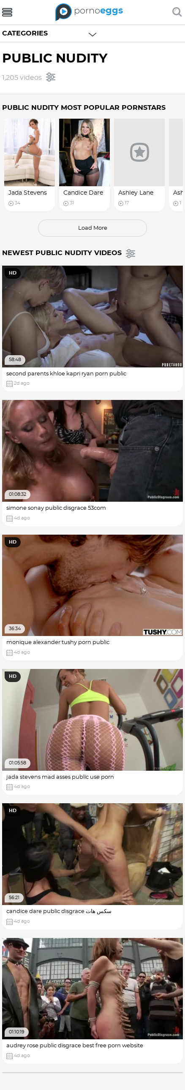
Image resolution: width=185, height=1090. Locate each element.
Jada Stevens (27, 193)
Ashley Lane (135, 193)
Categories (25, 33)
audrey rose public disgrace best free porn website (74, 1046)
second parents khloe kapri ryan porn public (66, 374)
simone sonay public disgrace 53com (56, 508)
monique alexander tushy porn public (57, 642)
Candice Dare (83, 193)
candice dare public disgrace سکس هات (59, 911)
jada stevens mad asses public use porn (60, 777)
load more (92, 228)
